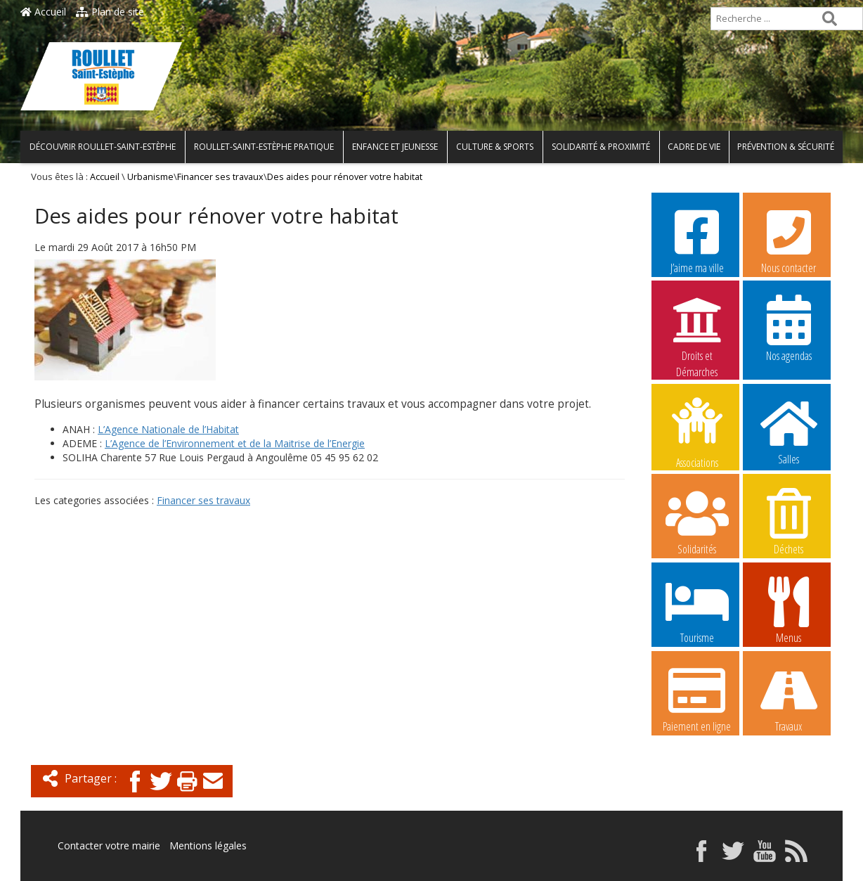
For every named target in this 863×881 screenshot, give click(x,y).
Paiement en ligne (697, 698)
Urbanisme (150, 177)
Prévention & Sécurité (785, 147)
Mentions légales (208, 845)
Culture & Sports (494, 147)
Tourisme (697, 609)
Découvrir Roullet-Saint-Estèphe (103, 147)
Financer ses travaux (220, 177)
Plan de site (110, 11)
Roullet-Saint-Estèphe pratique (264, 147)
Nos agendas (788, 328)
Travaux (788, 698)
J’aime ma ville (697, 240)
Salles (788, 431)
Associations (697, 431)
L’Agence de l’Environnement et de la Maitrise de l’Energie (235, 443)
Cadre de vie (694, 147)
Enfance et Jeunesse (395, 147)
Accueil (43, 11)
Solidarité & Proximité (601, 147)
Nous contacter (788, 240)
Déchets (788, 521)
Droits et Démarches (697, 328)
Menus (788, 609)
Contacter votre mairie (109, 845)
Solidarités (697, 521)
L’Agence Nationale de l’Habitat (168, 429)
